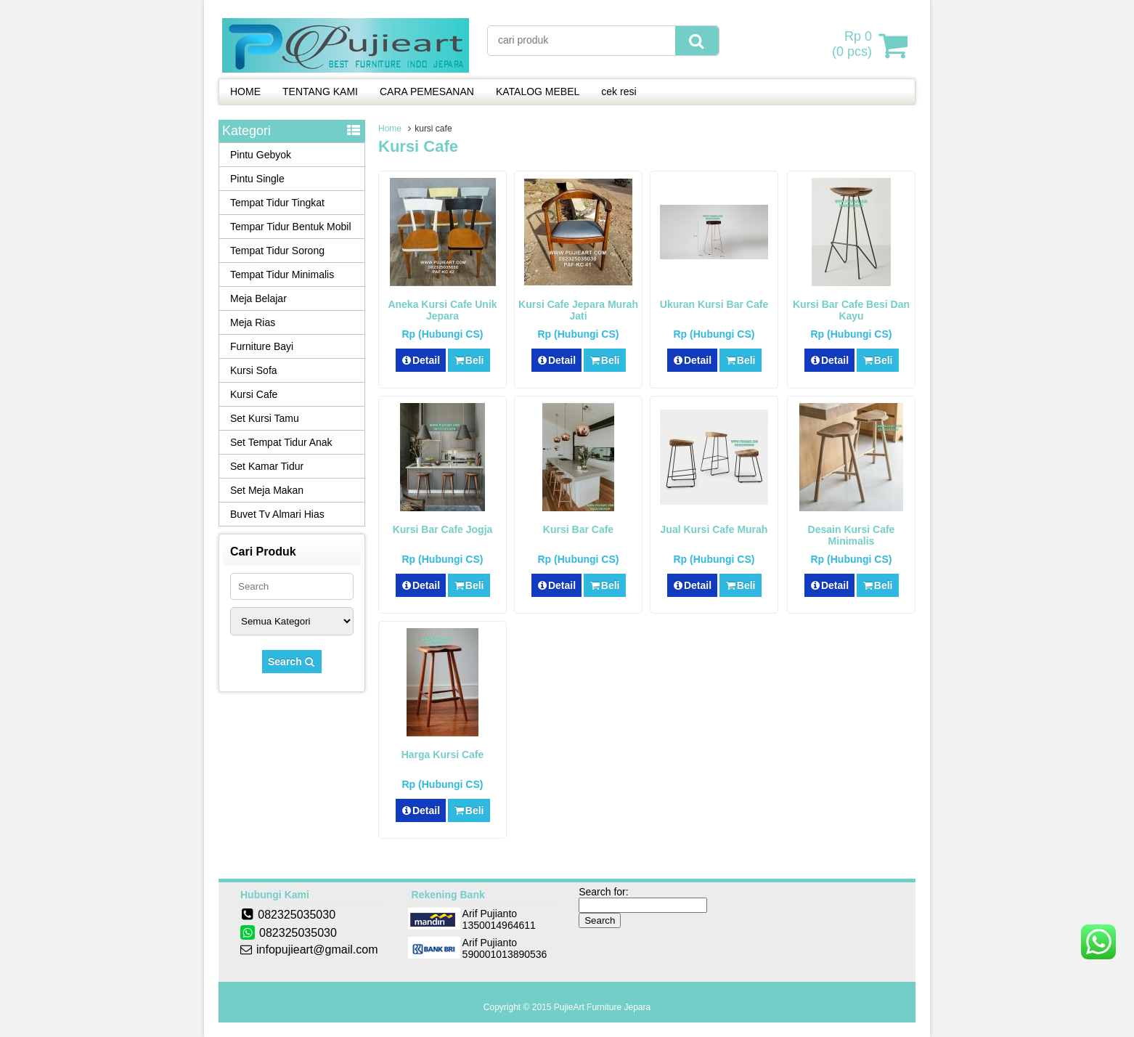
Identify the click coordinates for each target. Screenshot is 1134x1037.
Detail (421, 360)
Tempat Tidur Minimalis (282, 274)
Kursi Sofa (253, 370)
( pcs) (854, 45)
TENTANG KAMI (320, 91)
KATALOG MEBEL (537, 91)
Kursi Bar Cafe (578, 529)
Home (389, 128)
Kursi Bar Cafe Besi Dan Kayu (851, 310)
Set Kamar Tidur (266, 466)
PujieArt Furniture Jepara (602, 1007)
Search (292, 661)
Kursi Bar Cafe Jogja (443, 529)
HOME (245, 91)
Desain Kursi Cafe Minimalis (851, 535)
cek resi (618, 91)
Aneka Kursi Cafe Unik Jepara (442, 310)
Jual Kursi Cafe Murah (714, 529)
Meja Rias (252, 322)
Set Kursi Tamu (264, 418)
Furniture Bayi (261, 346)
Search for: (603, 892)
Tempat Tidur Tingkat (277, 202)
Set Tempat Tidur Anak (281, 442)
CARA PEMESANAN (427, 91)
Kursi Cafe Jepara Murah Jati (578, 310)
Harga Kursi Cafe (442, 754)
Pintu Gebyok (260, 154)
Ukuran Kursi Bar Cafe (714, 304)
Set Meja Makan (266, 490)
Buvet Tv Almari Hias (277, 514)
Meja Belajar (258, 298)
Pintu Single (257, 178)
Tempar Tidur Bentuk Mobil (290, 226)
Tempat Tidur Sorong (277, 250)
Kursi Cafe (253, 394)
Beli (469, 360)
